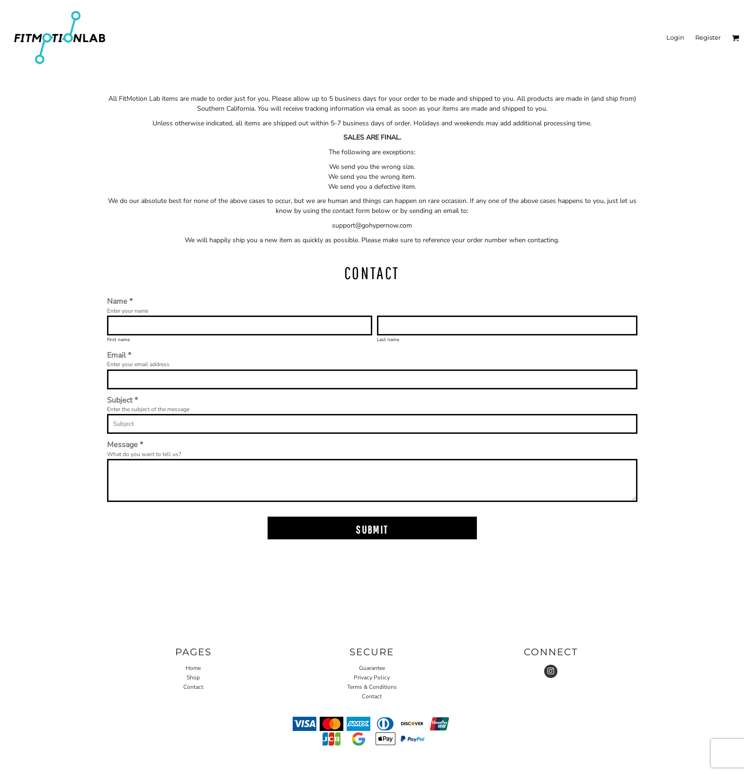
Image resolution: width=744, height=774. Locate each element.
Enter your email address (138, 364)
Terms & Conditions (372, 687)
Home (193, 668)
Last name (388, 339)
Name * (120, 301)
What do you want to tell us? (144, 454)
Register (708, 37)
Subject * (122, 400)
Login (675, 37)
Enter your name (127, 311)
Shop (193, 677)
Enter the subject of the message (148, 409)
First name (118, 339)
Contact (193, 687)
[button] (735, 38)
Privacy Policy (372, 677)
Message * (125, 444)
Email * (119, 355)
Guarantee (372, 668)
